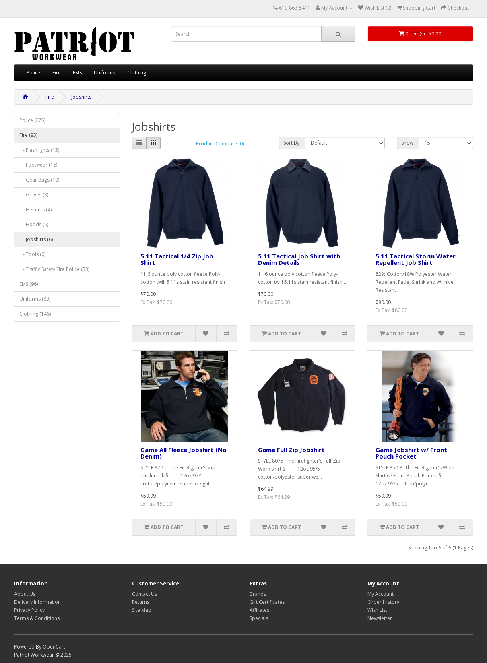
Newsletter (379, 618)
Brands (258, 594)
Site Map (141, 610)
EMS (77, 72)
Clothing (136, 72)
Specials (259, 618)
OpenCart (54, 646)
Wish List (377, 610)
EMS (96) (28, 284)
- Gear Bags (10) (39, 179)
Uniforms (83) (34, 298)
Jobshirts (81, 96)
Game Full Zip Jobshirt (291, 450)
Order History (383, 602)
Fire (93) (28, 135)
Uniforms (104, 72)
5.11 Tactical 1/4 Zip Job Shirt (176, 259)
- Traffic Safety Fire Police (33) (54, 269)
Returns (140, 602)
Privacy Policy (29, 610)
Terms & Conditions (37, 618)
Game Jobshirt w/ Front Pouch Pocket (411, 453)
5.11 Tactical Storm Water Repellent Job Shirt (416, 259)
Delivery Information (37, 602)
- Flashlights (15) (39, 150)
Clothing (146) (35, 313)
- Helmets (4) (35, 209)
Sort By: (292, 142)
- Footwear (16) (38, 164)
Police (33, 72)
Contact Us (144, 594)
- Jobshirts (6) (36, 239)
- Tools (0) (32, 254)
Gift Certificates (267, 602)
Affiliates (259, 610)
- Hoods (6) (33, 224)
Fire (56, 72)
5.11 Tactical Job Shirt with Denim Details (299, 259)
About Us (24, 594)
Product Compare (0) (220, 143)
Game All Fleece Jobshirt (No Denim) (183, 453)
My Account (380, 594)
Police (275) (32, 120)
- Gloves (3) (33, 194)
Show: (408, 142)
